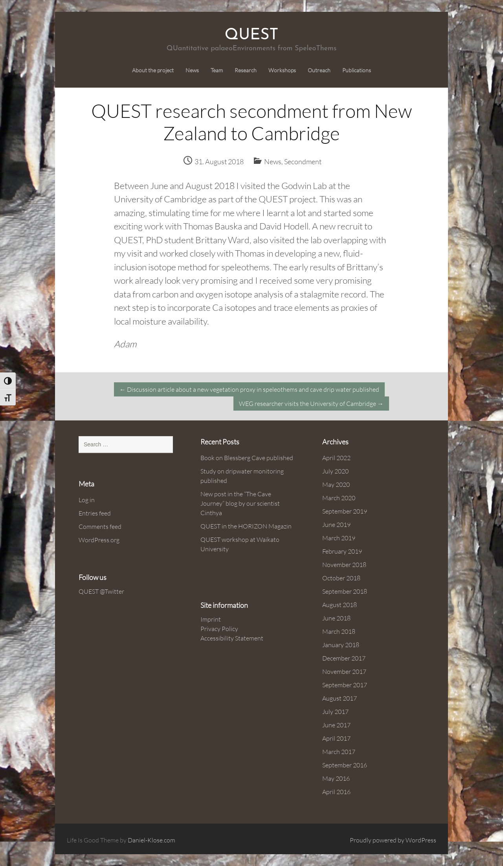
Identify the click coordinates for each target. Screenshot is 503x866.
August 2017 (339, 698)
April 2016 (336, 792)
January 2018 (340, 645)
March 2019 (338, 538)
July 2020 (335, 471)
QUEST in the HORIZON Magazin (246, 526)
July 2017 (335, 712)
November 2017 (344, 671)
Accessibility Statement (231, 638)
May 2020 (336, 484)
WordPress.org (99, 540)
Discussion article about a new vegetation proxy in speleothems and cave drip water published (249, 389)
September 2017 (344, 685)
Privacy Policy (219, 629)
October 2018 (341, 578)
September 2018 (344, 591)
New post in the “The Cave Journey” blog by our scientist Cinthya (240, 503)
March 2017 (338, 752)
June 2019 (336, 524)
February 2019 (342, 551)
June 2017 (336, 725)
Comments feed (100, 526)
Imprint (210, 619)
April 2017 (336, 738)
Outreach (319, 70)
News (192, 70)
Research (246, 70)
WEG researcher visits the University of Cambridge (311, 403)
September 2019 (344, 511)
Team (217, 70)
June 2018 (336, 618)
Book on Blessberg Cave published (246, 458)
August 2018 (339, 605)
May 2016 (336, 778)
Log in (87, 500)
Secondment (302, 161)
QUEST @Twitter (101, 591)
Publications (356, 70)
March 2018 (338, 631)
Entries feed (95, 513)
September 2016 (344, 765)
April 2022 (336, 458)
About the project (153, 70)
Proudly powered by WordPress (393, 840)
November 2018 (344, 565)
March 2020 (338, 498)
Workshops (282, 70)
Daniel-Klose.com (151, 840)
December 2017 (343, 658)
